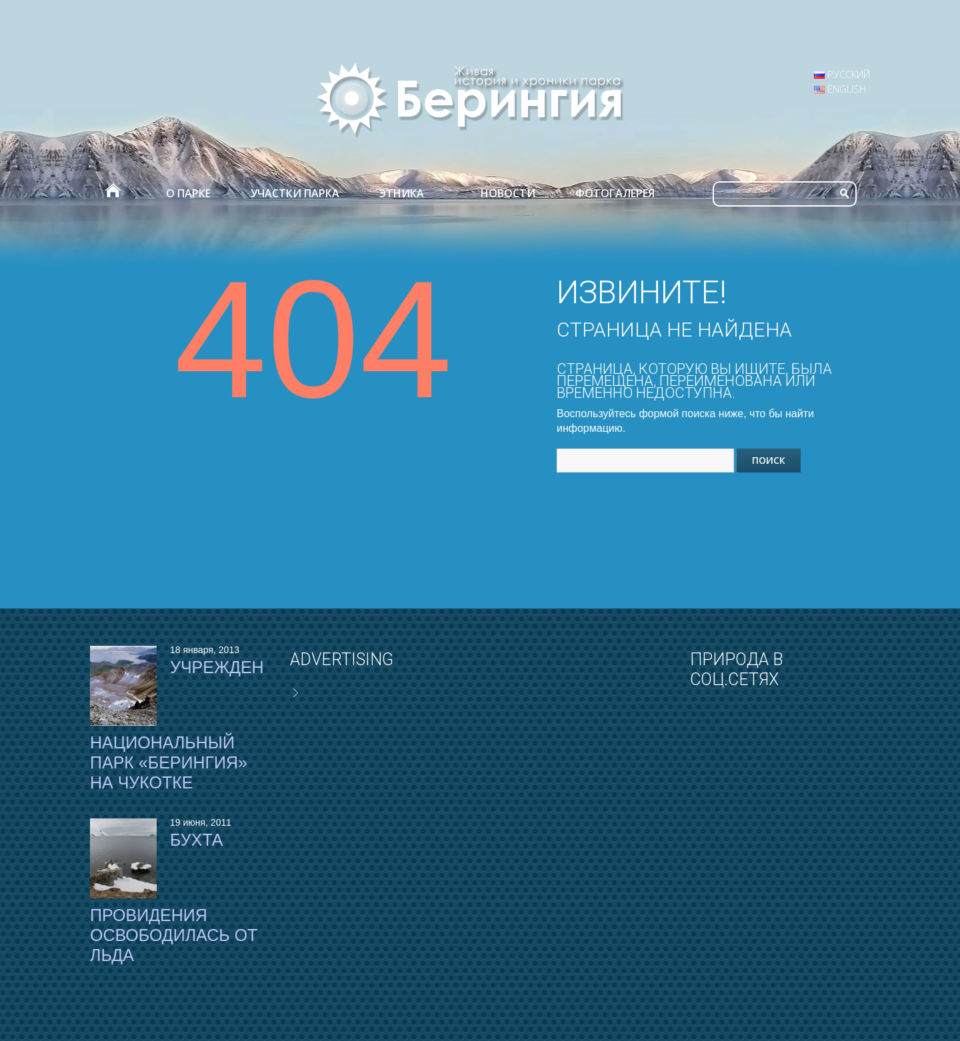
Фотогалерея (615, 193)
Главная (112, 193)
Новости (508, 193)
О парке (188, 193)
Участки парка (295, 193)
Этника (401, 193)
